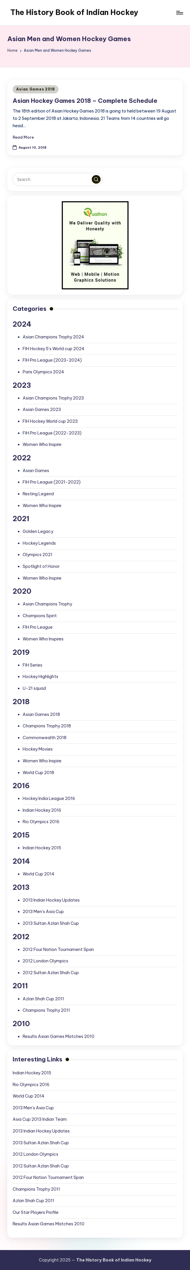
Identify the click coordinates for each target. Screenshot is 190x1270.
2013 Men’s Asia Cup (33, 1107)
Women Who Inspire (42, 444)
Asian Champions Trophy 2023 (53, 398)
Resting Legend (38, 493)
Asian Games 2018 (35, 89)
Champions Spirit (40, 615)
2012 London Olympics (45, 961)
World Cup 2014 (38, 874)
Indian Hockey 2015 (42, 847)
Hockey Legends (39, 543)
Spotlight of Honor (41, 566)
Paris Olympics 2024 (43, 372)
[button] (96, 179)
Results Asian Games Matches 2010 (58, 1036)
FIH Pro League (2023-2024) (52, 360)
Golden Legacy (38, 531)
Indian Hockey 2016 (42, 810)
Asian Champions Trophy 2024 (53, 337)
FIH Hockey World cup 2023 (50, 421)
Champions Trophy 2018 (47, 726)
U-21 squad (34, 688)
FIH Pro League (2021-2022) (52, 482)
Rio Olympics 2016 (41, 821)
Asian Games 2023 (42, 409)
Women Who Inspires (43, 639)
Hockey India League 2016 (49, 798)
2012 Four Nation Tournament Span (58, 949)
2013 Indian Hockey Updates (51, 900)
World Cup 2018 (38, 772)
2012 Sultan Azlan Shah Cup (51, 972)
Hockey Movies (38, 749)
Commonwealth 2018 (44, 737)
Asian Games (36, 470)
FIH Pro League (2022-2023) (52, 433)
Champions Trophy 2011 (46, 1010)
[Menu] (179, 12)
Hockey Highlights (40, 676)
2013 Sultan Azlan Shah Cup (51, 923)
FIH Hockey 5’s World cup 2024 (53, 348)
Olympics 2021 (37, 554)
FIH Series (32, 665)
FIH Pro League (38, 627)
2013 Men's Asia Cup (43, 911)
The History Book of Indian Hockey (74, 12)
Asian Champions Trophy (47, 604)
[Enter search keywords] (57, 179)
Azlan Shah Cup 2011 (43, 998)
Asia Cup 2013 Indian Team (40, 1119)
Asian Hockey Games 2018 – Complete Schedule (85, 100)
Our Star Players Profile (36, 1212)
